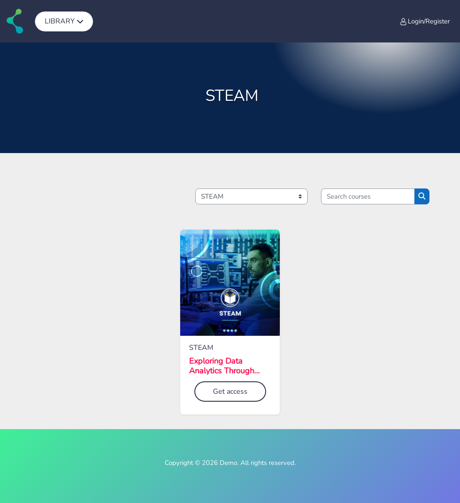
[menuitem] (64, 21)
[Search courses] (368, 196)
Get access (230, 391)
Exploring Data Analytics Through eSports (221, 366)
